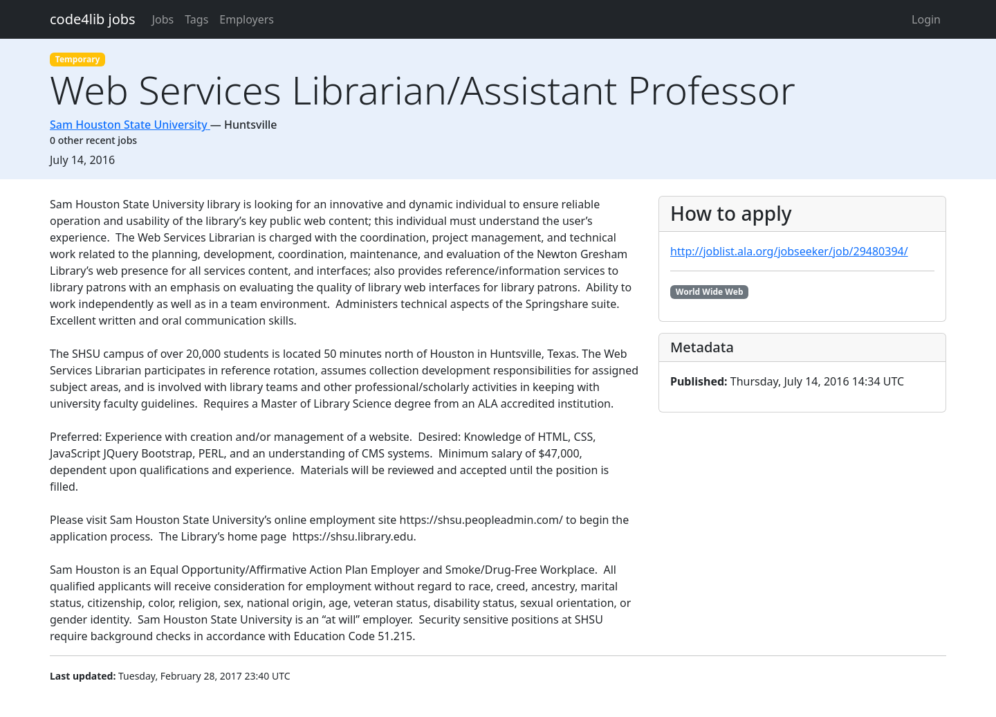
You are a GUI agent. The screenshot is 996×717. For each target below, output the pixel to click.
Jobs (163, 19)
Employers (246, 19)
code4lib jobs (93, 19)
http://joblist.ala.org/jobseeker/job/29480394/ (789, 251)
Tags (196, 19)
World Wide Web (710, 292)
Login (926, 19)
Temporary (77, 59)
